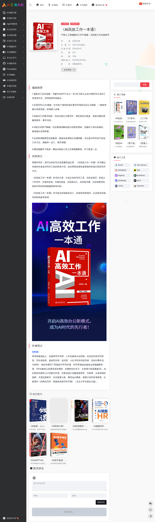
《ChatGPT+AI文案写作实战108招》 (37, 460)
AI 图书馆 (65, 24)
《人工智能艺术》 (144, 118)
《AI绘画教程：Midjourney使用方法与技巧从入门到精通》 (79, 426)
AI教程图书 (75, 24)
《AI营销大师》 (57, 426)
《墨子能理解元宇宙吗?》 (131, 143)
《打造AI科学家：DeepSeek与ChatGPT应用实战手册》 (131, 118)
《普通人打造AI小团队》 (144, 143)
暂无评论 (38, 468)
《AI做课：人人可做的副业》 (37, 426)
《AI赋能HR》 (98, 426)
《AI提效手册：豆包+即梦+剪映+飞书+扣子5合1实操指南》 (119, 118)
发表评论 (101, 502)
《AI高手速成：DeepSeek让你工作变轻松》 (58, 460)
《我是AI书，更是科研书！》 (119, 143)
